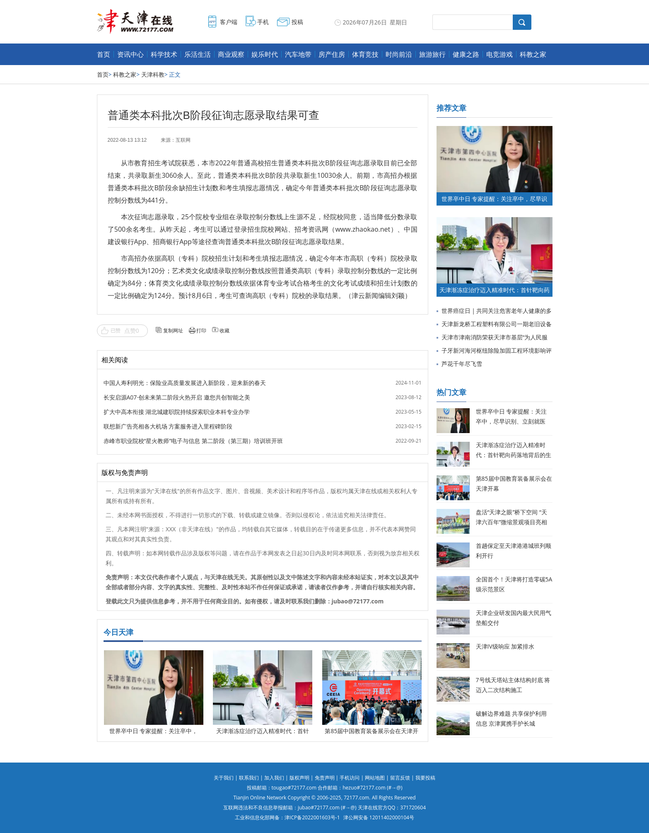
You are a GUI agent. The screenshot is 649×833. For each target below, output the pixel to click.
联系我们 (249, 777)
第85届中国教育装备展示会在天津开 (371, 731)
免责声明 (325, 777)
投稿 (297, 22)
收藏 (224, 330)
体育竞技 (365, 54)
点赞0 (131, 330)
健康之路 (466, 54)
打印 (201, 330)
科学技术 (164, 54)
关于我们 (224, 777)
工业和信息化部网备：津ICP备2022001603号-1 (287, 817)
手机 (263, 22)
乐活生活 (197, 54)
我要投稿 (425, 777)
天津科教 (152, 74)
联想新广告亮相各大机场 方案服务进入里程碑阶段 (168, 426)
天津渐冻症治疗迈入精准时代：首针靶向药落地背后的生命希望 (513, 455)
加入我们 (274, 777)
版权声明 (299, 777)
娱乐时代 (264, 54)
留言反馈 (400, 777)
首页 (103, 54)
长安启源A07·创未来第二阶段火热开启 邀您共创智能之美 (177, 397)
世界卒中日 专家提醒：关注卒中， (153, 731)
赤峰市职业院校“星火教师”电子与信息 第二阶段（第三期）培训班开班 (193, 441)
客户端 (228, 22)
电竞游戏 (499, 54)
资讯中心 (130, 54)
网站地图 (375, 777)
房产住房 (331, 54)
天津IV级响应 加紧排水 (505, 646)
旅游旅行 (432, 54)
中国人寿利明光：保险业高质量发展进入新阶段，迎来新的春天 (185, 383)
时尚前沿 (399, 54)
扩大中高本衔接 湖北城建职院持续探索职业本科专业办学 (177, 412)
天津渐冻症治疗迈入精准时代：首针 (262, 731)
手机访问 (349, 777)
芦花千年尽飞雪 (462, 364)
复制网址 (173, 330)
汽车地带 (298, 54)
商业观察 (231, 54)
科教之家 (533, 54)
